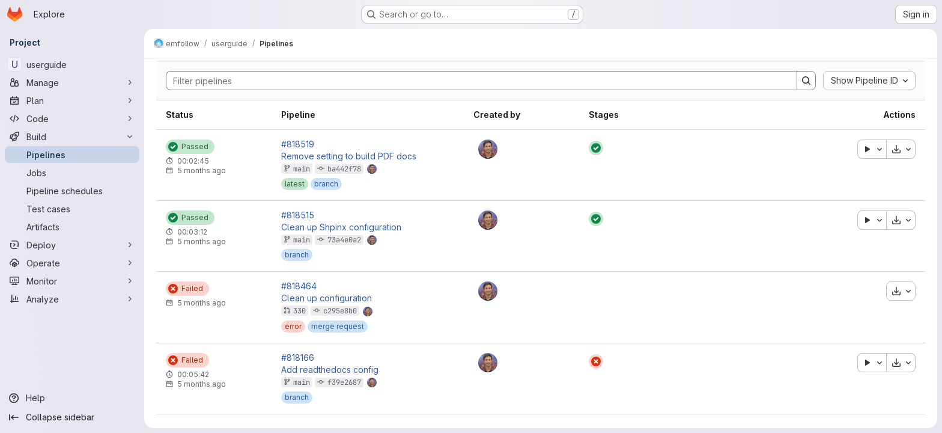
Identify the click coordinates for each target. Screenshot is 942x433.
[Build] (72, 136)
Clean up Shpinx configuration (341, 227)
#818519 (297, 144)
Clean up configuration (326, 298)
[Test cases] (72, 208)
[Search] (475, 80)
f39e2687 (344, 382)
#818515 (297, 215)
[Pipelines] (72, 154)
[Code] (72, 118)
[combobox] (869, 80)
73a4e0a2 (344, 240)
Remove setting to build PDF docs (348, 156)
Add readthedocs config (329, 370)
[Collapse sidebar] (72, 417)
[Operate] (72, 262)
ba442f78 (344, 169)
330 (299, 311)
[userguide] (72, 64)
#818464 (299, 286)
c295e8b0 (340, 311)
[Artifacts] (72, 226)
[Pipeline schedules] (72, 190)
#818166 (297, 358)
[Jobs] (72, 172)
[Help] (72, 398)
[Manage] (72, 82)
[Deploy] (72, 244)
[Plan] (72, 100)
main (301, 169)
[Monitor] (72, 280)
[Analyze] (72, 298)
